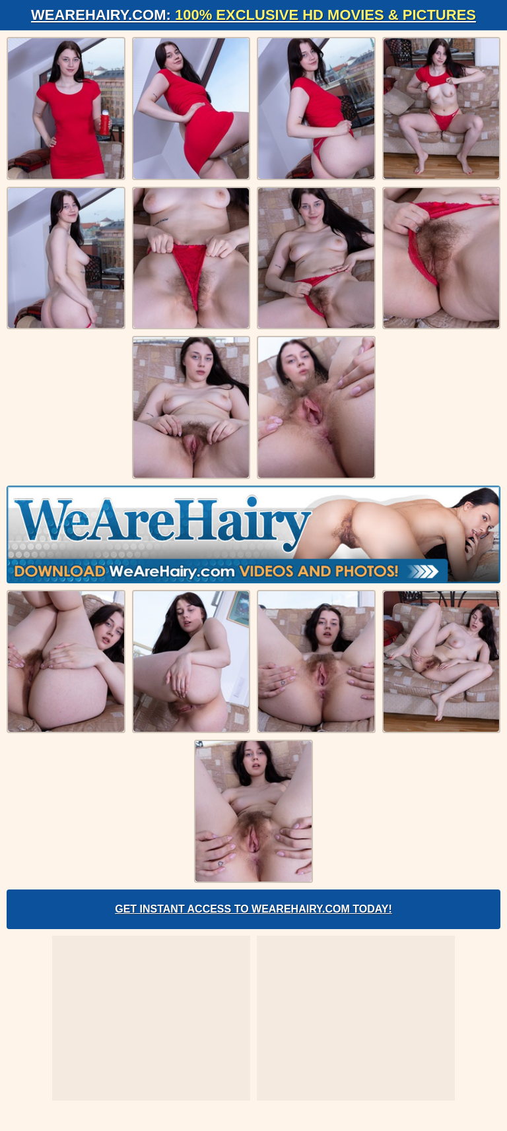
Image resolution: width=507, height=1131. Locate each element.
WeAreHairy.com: (253, 15)
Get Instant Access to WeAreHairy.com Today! (253, 909)
